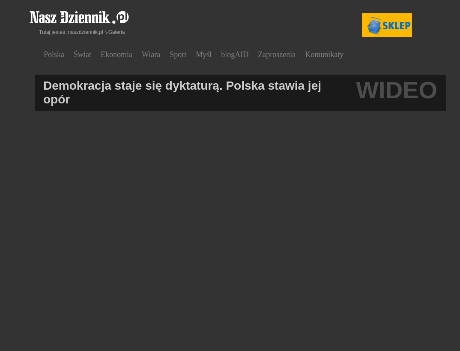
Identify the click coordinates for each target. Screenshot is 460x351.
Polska (54, 54)
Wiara (151, 54)
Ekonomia (116, 54)
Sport (178, 54)
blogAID (234, 54)
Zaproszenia (277, 54)
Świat (82, 54)
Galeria (116, 32)
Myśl (204, 54)
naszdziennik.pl (85, 32)
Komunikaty (324, 54)
